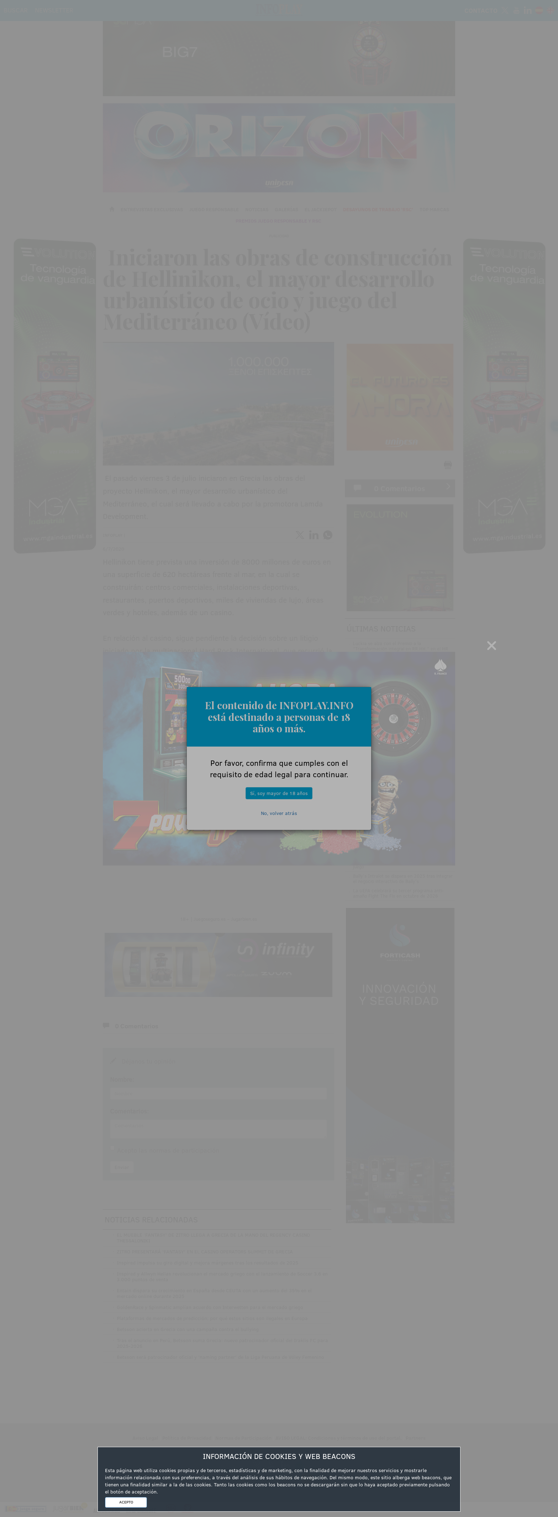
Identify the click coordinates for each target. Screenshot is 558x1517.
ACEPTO (126, 1502)
